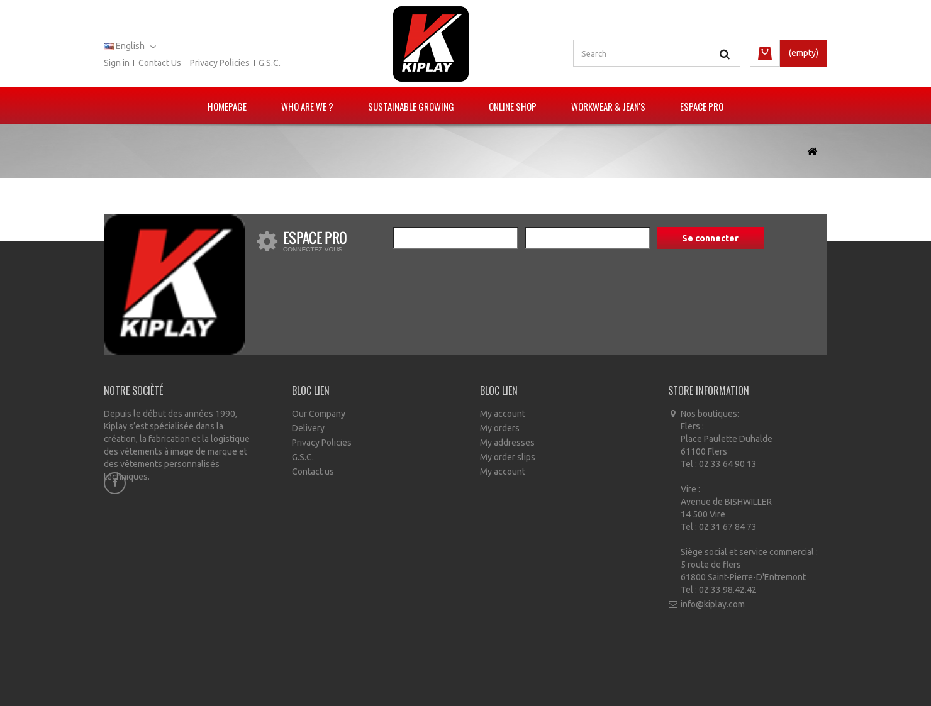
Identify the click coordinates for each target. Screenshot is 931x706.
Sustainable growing (411, 106)
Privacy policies (220, 63)
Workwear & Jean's (608, 106)
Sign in (117, 63)
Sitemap (609, 675)
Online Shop (513, 106)
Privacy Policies (322, 443)
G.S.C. (270, 63)
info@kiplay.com (713, 604)
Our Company (318, 414)
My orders (500, 428)
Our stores (330, 675)
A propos (565, 675)
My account (502, 414)
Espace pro (701, 106)
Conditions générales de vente (476, 675)
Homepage (227, 106)
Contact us (159, 63)
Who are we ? (307, 106)
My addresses (507, 443)
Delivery (308, 428)
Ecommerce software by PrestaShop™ (505, 693)
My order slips (507, 457)
